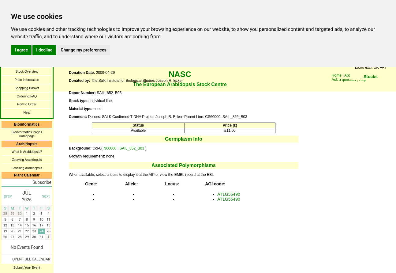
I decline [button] (44, 49)
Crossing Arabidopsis (26, 168)
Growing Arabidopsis (27, 159)
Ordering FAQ (27, 96)
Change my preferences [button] (83, 49)
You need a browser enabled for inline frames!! (371, 86)
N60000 (110, 148)
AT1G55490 (228, 194)
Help (27, 112)
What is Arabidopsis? (27, 152)
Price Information (26, 80)
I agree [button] (21, 49)
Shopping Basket (26, 88)
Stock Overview (26, 71)
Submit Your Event (26, 267)
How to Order (26, 104)
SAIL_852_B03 (132, 148)
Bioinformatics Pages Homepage (26, 134)
